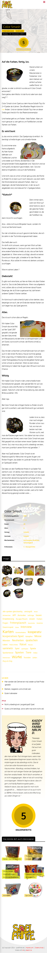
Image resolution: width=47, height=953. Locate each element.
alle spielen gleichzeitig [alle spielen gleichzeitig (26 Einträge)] (12, 611)
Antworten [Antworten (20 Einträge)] (7, 615)
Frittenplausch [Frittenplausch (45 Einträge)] (18, 622)
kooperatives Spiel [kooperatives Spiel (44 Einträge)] (13, 636)
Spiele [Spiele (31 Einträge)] (33, 648)
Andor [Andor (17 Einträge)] (36, 612)
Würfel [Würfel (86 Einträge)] (17, 657)
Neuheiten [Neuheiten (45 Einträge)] (18, 640)
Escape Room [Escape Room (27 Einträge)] (21, 619)
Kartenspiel (28, 540)
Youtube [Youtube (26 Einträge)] (27, 657)
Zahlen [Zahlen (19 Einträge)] (34, 658)
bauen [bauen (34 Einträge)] (39, 615)
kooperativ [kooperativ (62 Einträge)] (34, 632)
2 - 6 (25, 520)
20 (24, 524)
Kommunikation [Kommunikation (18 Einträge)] (21, 632)
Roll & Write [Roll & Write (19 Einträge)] (14, 645)
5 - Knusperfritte (29, 547)
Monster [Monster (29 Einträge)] (6, 640)
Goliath (26, 532)
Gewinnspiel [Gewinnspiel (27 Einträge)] (8, 627)
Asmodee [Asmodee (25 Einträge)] (22, 615)
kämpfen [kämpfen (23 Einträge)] (29, 636)
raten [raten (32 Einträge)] (5, 644)
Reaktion (36, 540)
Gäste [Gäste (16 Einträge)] (17, 627)
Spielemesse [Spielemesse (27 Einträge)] (8, 652)
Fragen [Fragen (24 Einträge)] (5, 623)
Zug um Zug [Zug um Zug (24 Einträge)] (7, 661)
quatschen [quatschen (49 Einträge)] (32, 640)
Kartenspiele (19, 31)
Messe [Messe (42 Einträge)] (37, 636)
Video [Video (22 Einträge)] (35, 653)
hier (3, 109)
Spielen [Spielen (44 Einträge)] (19, 652)
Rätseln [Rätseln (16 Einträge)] (30, 645)
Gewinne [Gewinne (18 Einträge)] (40, 623)
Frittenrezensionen (8, 31)
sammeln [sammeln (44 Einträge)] (8, 648)
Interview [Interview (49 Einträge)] (26, 626)
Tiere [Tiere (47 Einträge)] (28, 652)
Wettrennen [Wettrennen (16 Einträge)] (6, 658)
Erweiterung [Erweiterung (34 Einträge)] (8, 618)
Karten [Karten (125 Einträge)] (8, 631)
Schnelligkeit (28, 543)
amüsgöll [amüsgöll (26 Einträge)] (28, 611)
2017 (25, 516)
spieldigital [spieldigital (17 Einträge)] (24, 649)
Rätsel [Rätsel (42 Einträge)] (23, 644)
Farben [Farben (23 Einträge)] (39, 619)
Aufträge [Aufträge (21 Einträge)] (31, 615)
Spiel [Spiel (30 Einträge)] (17, 648)
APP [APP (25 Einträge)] (14, 615)
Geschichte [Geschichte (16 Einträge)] (31, 623)
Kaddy (5, 34)
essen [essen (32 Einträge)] (32, 618)
